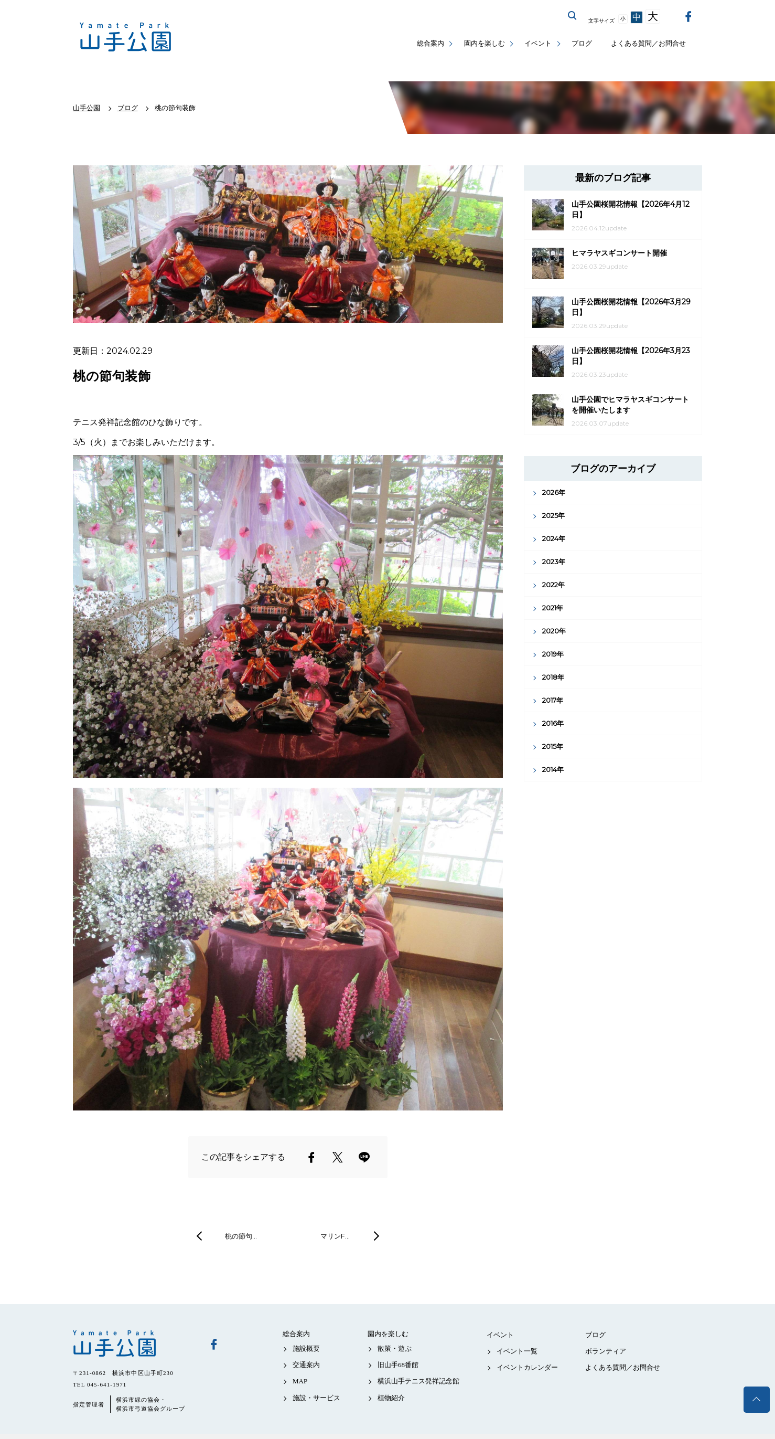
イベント (538, 43)
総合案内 (430, 43)
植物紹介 (391, 1398)
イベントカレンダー (527, 1367)
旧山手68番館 (398, 1365)
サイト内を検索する (572, 16)
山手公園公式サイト (125, 37)
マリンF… (335, 1236)
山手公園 (133, 1343)
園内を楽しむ (484, 43)
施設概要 (306, 1348)
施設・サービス (316, 1398)
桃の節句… (241, 1236)
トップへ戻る (757, 1400)
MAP (300, 1381)
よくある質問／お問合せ (648, 43)
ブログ (582, 43)
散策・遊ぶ (395, 1348)
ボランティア (605, 1351)
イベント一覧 (517, 1351)
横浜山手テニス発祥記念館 (418, 1381)
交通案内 (306, 1365)
